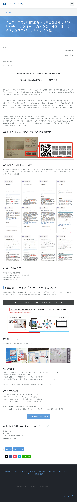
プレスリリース (19, 449)
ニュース (8, 449)
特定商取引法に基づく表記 (47, 471)
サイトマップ (63, 471)
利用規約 (33, 471)
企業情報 (7, 471)
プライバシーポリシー (20, 471)
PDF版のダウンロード (38, 416)
